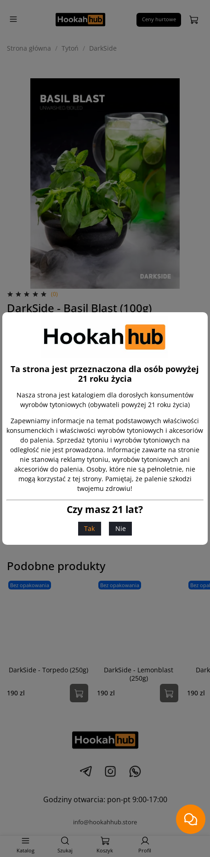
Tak (89, 528)
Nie (120, 528)
